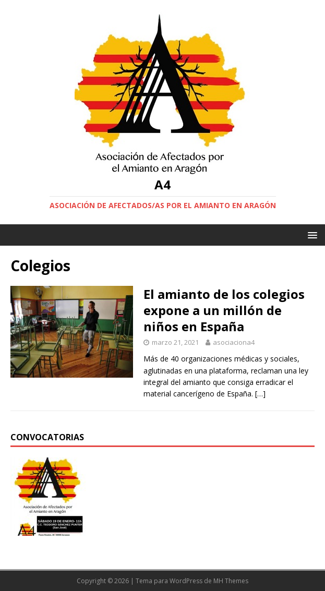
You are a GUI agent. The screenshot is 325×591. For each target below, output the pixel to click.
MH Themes (230, 580)
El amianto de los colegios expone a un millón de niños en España (224, 310)
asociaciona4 (234, 342)
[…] (260, 394)
